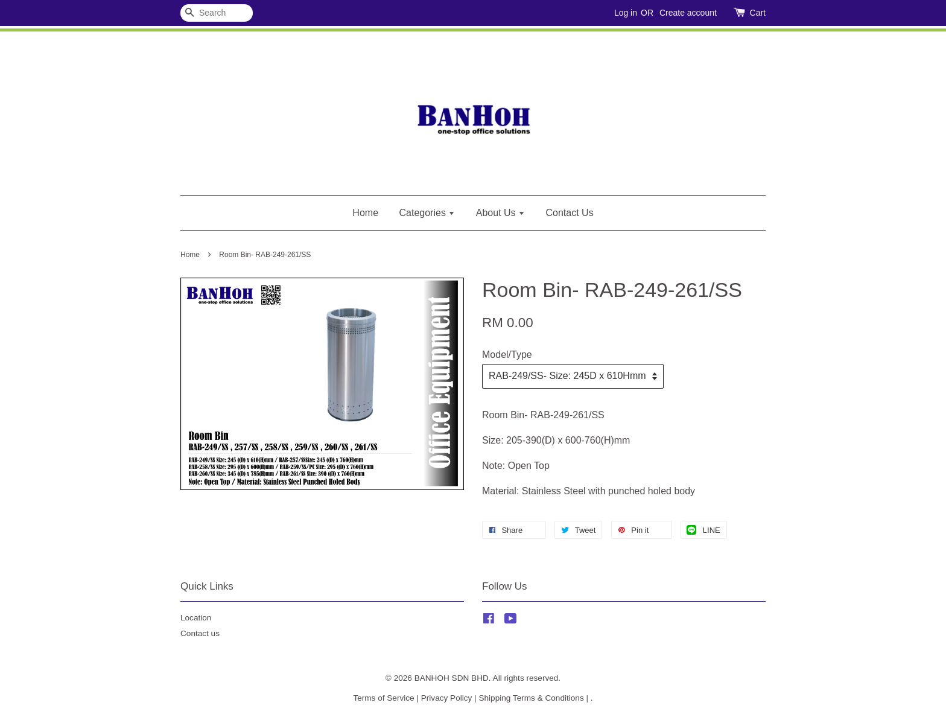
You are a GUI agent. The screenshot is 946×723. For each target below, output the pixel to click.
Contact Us (570, 213)
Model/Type (507, 354)
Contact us (200, 633)
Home (365, 213)
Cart (758, 13)
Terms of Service (383, 697)
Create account (688, 13)
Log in (625, 13)
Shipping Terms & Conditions (530, 697)
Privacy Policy (446, 697)
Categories (427, 213)
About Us (500, 213)
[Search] (216, 13)
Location (195, 617)
